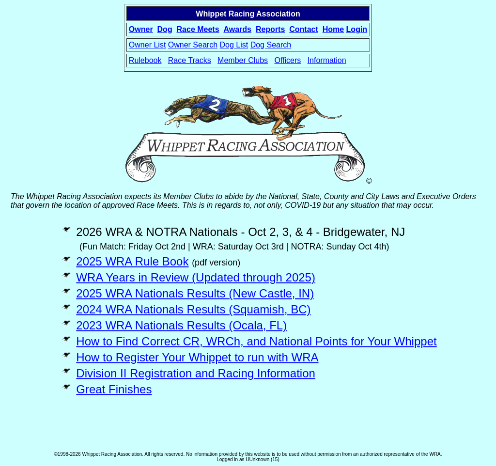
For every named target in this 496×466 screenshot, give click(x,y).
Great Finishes (114, 389)
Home (333, 29)
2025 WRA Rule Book (132, 261)
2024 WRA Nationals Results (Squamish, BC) (193, 309)
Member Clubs (242, 60)
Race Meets (198, 29)
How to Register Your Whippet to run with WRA (197, 357)
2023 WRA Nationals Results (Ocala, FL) (181, 325)
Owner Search (192, 45)
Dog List (234, 45)
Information (327, 60)
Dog (164, 29)
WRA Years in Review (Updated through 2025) (195, 277)
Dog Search (271, 45)
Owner (141, 29)
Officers (287, 60)
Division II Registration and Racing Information (195, 373)
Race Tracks (189, 60)
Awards (237, 29)
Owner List (147, 45)
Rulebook (145, 60)
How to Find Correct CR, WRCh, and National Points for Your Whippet (256, 341)
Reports (270, 29)
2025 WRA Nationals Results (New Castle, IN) (195, 293)
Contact (303, 29)
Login (357, 29)
